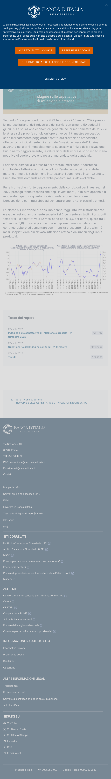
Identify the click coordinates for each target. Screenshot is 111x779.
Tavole (12, 357)
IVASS (6, 555)
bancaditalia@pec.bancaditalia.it (27, 462)
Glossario (8, 520)
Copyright (9, 667)
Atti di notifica (11, 705)
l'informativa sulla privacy (16, 32)
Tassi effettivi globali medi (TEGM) (23, 513)
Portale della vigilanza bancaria (21, 625)
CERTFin (8, 607)
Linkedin (10, 741)
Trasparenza (10, 685)
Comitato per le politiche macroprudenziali (27, 631)
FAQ (5, 526)
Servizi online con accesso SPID (21, 493)
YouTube (10, 723)
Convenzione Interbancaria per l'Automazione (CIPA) (33, 595)
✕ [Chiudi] (107, 5)
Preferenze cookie (14, 654)
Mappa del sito (11, 487)
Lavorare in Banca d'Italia (17, 506)
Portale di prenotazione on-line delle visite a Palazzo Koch (36, 573)
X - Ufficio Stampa (15, 735)
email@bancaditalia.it (23, 468)
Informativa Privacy (14, 648)
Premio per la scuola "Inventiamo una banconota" (31, 561)
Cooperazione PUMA (15, 613)
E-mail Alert (12, 753)
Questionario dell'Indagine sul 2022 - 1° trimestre (37, 346)
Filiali (6, 500)
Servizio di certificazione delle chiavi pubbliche (30, 698)
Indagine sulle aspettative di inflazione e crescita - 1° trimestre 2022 (40, 334)
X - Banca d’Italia (14, 729)
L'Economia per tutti (14, 567)
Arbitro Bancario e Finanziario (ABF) (23, 549)
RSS (7, 747)
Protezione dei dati (14, 692)
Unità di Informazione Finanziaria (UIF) (25, 543)
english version (55, 80)
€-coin (7, 601)
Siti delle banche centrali (17, 619)
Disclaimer (9, 661)
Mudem (7, 579)
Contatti (7, 474)
